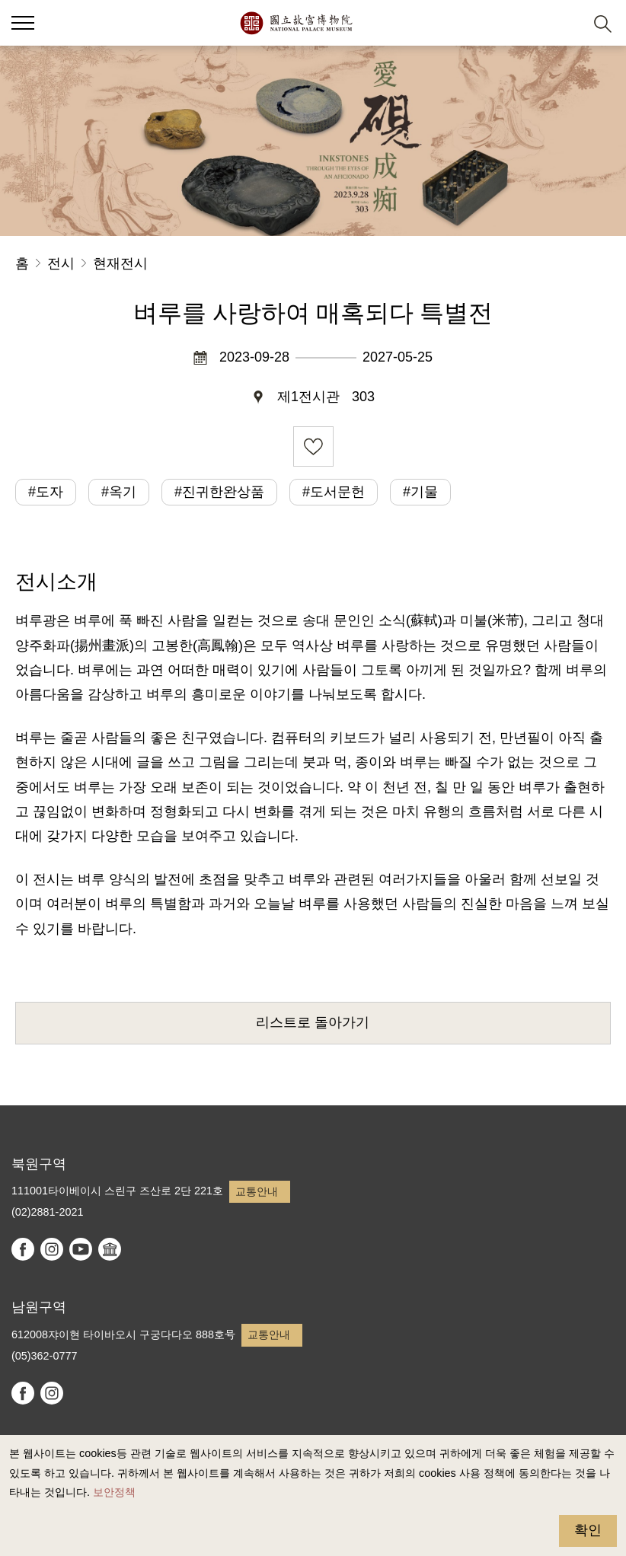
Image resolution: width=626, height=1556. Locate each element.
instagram (51, 1249)
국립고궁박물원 (296, 23)
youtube (80, 1249)
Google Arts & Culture (109, 1249)
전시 (61, 263)
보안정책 (114, 1492)
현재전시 (120, 263)
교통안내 (256, 1191)
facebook (22, 1249)
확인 (588, 1530)
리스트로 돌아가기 (312, 1022)
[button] (565, 23)
